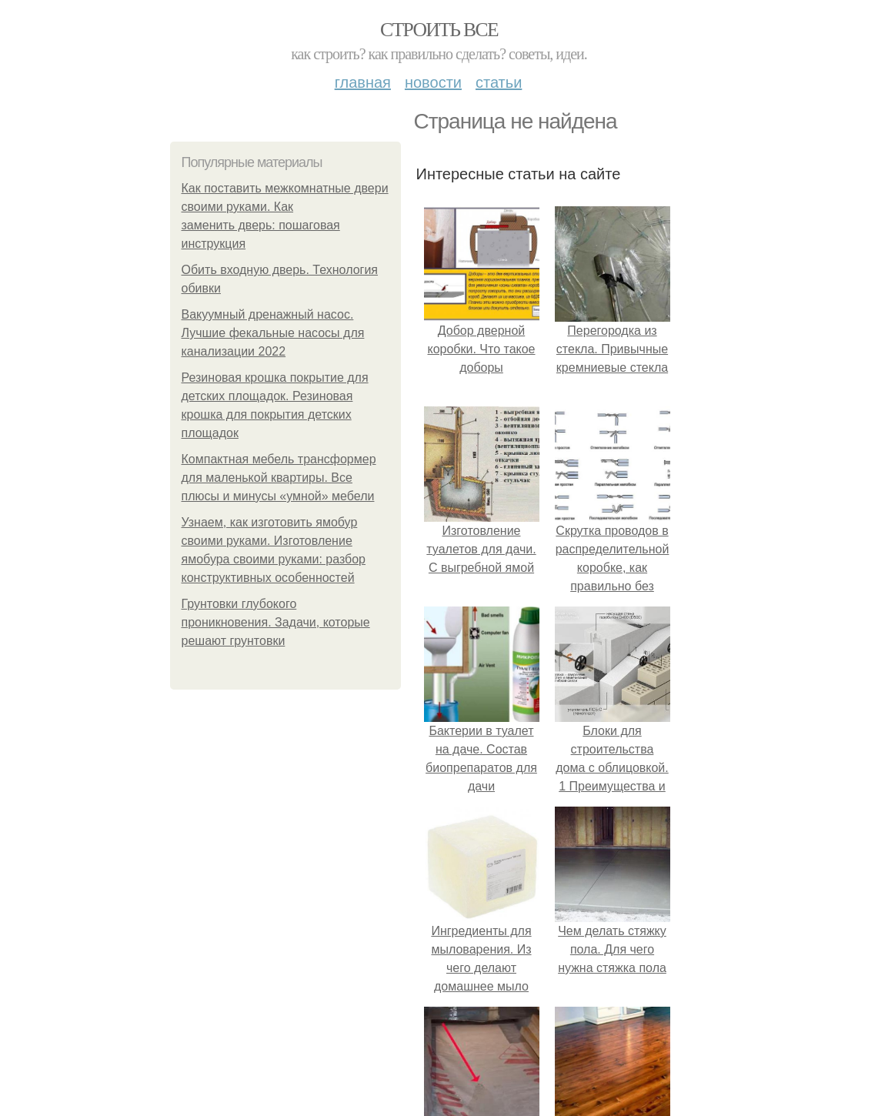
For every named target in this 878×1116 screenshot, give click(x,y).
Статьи (499, 82)
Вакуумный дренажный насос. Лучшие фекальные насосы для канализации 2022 (273, 333)
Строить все (439, 29)
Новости (433, 82)
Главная (363, 82)
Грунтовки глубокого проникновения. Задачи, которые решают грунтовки (276, 622)
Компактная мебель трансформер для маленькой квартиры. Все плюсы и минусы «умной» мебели (279, 478)
